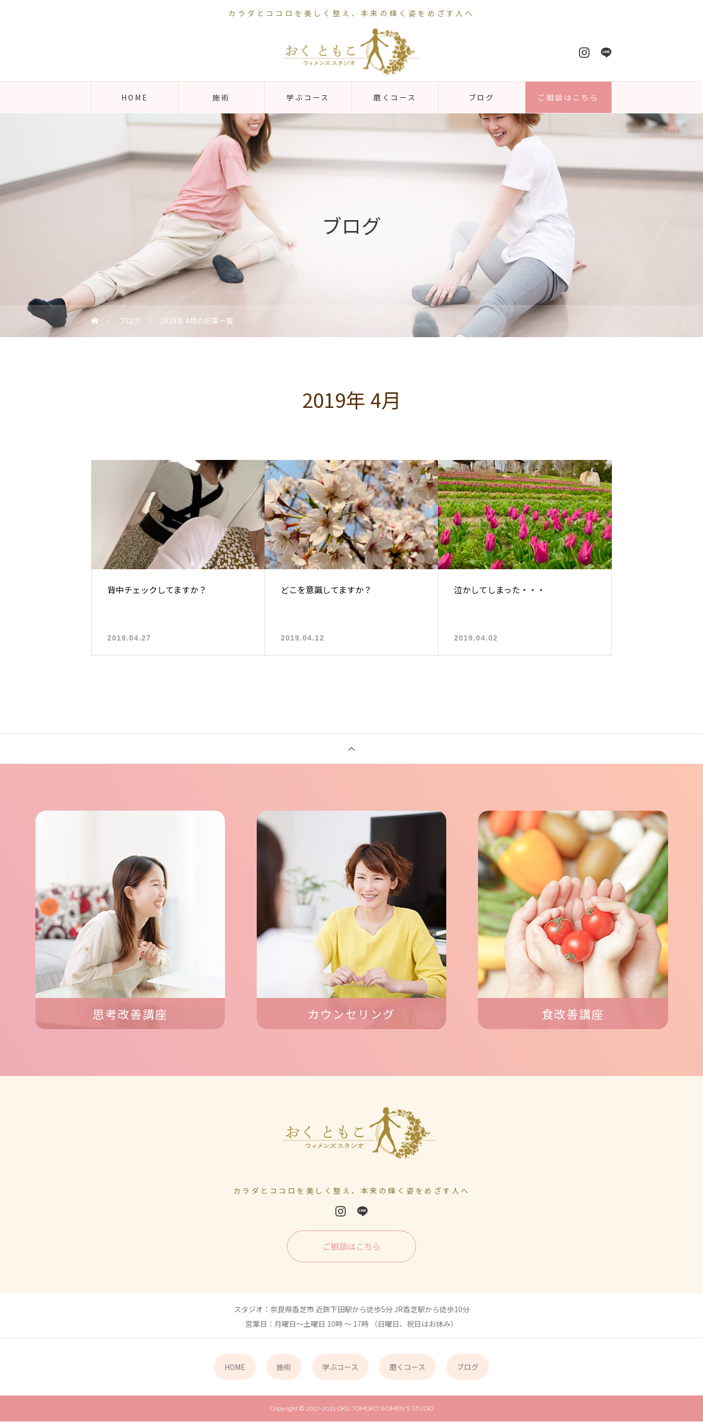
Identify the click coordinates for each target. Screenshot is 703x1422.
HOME (134, 97)
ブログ (482, 97)
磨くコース (395, 97)
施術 (221, 97)
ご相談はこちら (568, 97)
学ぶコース (308, 97)
